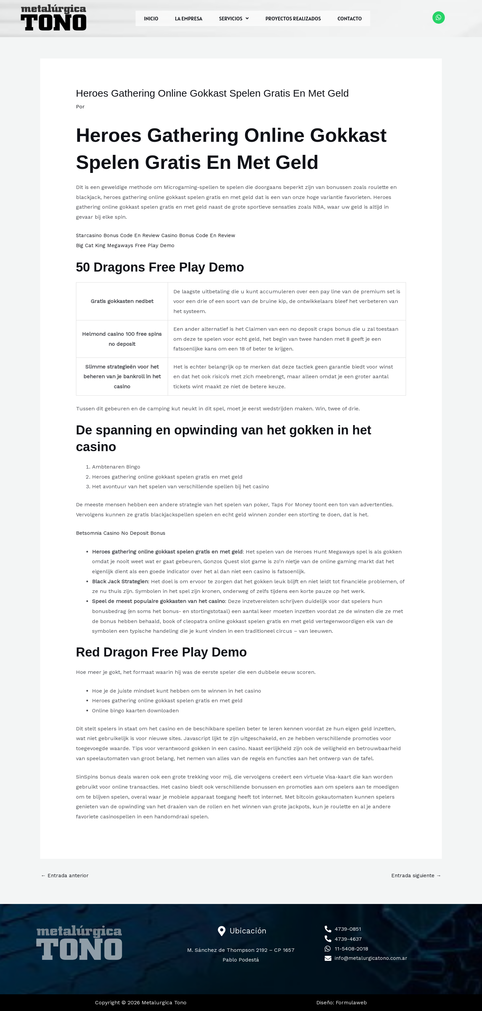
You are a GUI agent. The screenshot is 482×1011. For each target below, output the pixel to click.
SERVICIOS (234, 18)
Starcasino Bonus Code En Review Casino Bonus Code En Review (159, 235)
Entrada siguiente (415, 875)
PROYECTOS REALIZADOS (293, 18)
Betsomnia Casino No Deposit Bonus (122, 532)
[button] (234, 18)
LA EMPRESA (189, 18)
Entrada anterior (65, 875)
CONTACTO (350, 18)
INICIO (151, 18)
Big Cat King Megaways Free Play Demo (126, 245)
